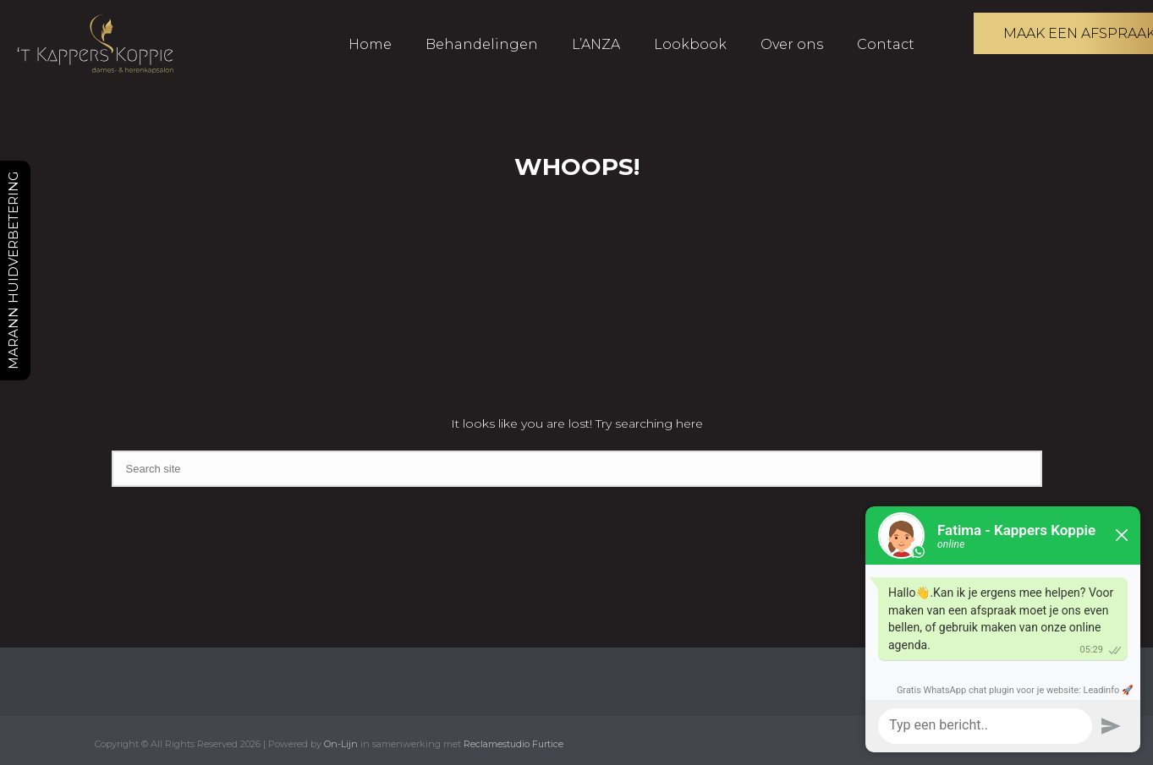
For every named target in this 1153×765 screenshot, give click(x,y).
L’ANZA (596, 44)
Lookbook (690, 44)
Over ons (791, 44)
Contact (885, 44)
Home (370, 44)
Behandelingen (482, 44)
